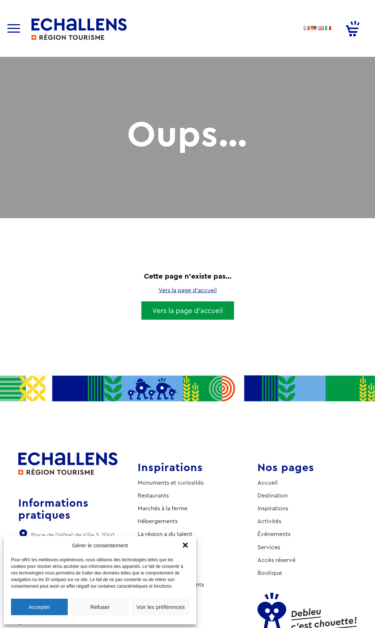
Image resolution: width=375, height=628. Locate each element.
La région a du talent (165, 534)
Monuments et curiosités (171, 482)
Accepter (39, 607)
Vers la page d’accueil (188, 290)
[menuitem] (18, 28)
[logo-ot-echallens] (79, 29)
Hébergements (158, 521)
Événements (273, 534)
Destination (272, 495)
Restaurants (153, 495)
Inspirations (272, 508)
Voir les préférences (160, 607)
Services (268, 547)
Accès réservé (276, 560)
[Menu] (14, 28)
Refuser (100, 607)
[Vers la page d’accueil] (187, 310)
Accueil (267, 482)
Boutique (269, 573)
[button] (185, 545)
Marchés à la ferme (163, 508)
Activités (269, 521)
